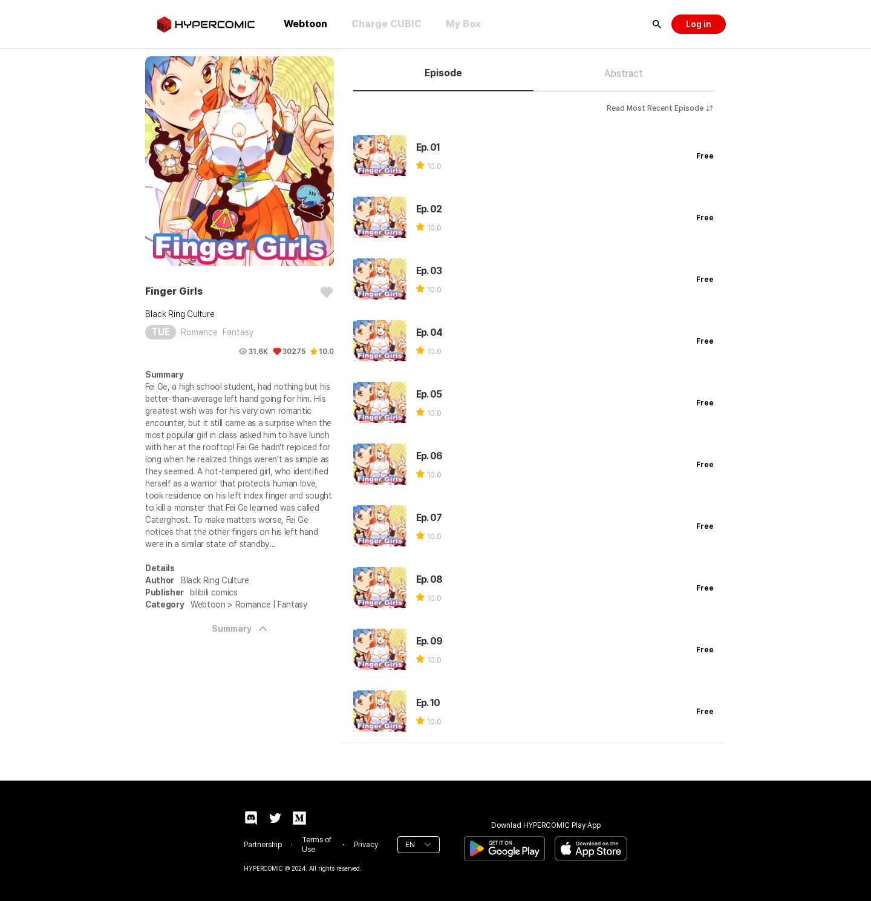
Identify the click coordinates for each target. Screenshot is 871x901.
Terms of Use (316, 845)
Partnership (263, 844)
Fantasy (238, 332)
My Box (463, 24)
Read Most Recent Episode (660, 108)
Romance (199, 332)
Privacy (366, 844)
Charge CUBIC (386, 24)
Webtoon (305, 24)
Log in (698, 24)
